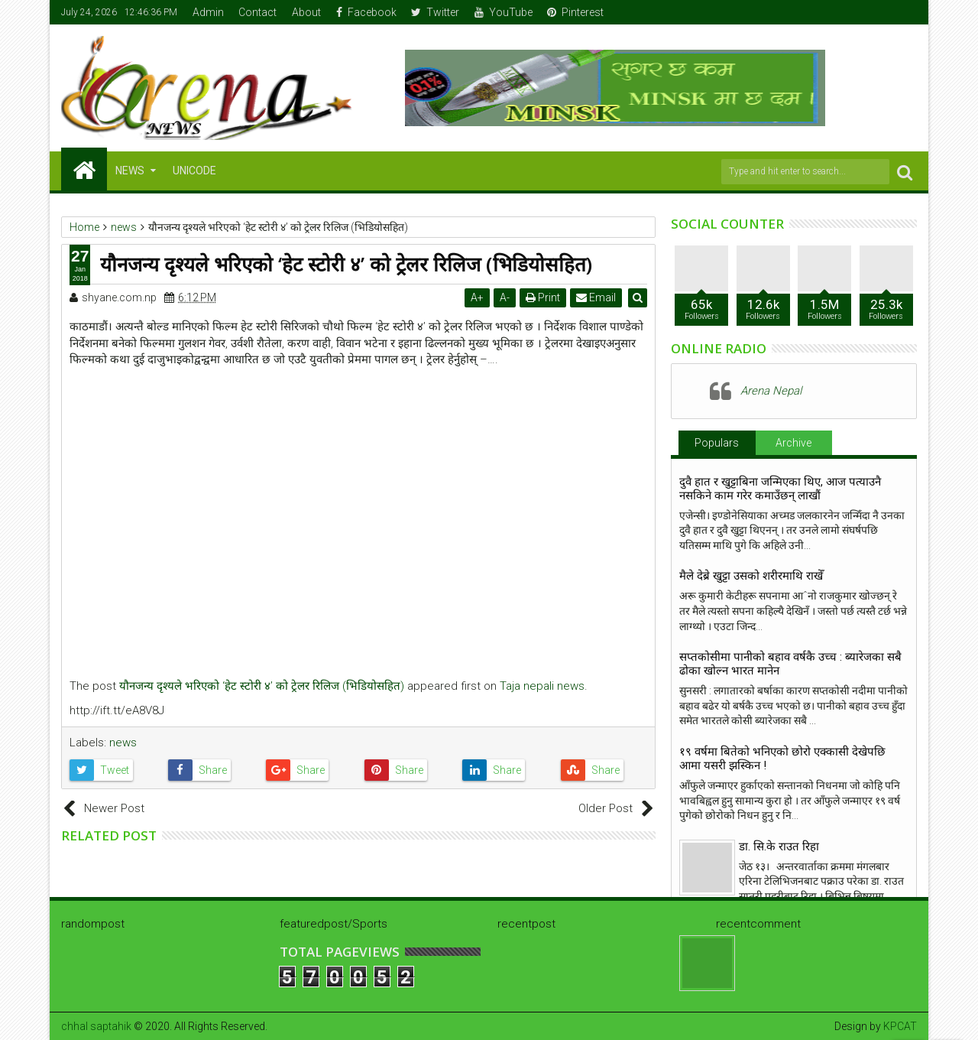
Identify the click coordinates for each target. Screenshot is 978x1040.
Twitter (435, 12)
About (306, 12)
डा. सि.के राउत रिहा (779, 846)
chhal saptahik (96, 1026)
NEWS (129, 170)
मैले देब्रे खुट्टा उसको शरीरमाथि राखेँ (751, 576)
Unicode (194, 170)
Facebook (366, 12)
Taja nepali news (542, 686)
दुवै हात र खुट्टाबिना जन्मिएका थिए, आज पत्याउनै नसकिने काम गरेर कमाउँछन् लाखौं (780, 488)
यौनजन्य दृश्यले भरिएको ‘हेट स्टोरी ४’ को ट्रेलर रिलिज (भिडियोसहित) (261, 686)
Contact (257, 12)
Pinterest (575, 12)
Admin (208, 12)
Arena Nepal (771, 391)
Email (597, 297)
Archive (793, 443)
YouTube (503, 12)
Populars (717, 443)
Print (543, 297)
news (123, 742)
